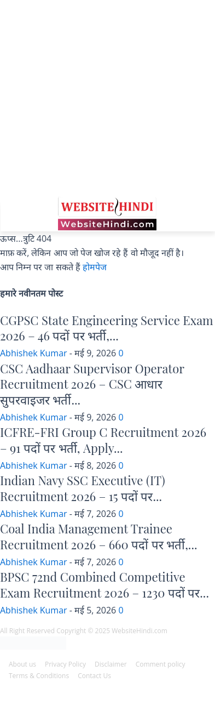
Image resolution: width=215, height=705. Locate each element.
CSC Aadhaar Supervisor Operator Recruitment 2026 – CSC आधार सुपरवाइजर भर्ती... (92, 384)
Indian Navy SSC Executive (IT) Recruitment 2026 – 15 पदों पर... (82, 488)
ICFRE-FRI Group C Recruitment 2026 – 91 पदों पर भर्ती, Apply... (103, 440)
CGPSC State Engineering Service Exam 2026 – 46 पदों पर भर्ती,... (106, 328)
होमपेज (95, 267)
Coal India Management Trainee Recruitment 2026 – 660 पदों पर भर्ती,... (98, 536)
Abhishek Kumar (33, 353)
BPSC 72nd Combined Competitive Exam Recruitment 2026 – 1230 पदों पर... (104, 584)
